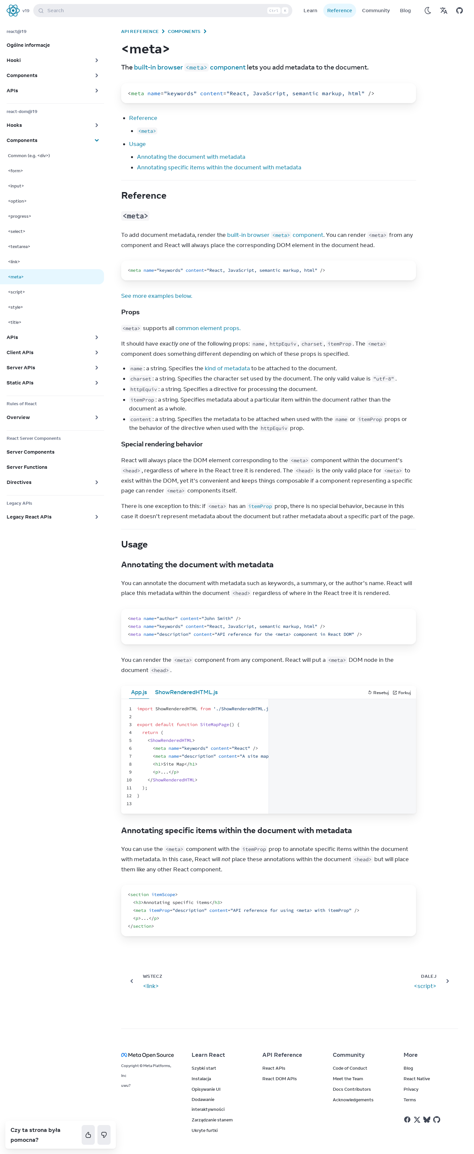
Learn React (208, 1054)
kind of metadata (227, 368)
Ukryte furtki (205, 1130)
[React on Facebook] (407, 1119)
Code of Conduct (350, 1068)
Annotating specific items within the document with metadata (219, 167)
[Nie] (104, 1135)
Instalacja (201, 1078)
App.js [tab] (139, 692)
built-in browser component (190, 67)
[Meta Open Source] (148, 1055)
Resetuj (378, 692)
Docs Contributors (352, 1089)
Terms (410, 1099)
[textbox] (195, 756)
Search (164, 10)
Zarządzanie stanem (212, 1119)
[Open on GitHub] (459, 10)
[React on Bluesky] (426, 1119)
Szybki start (204, 1068)
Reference (339, 10)
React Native (417, 1078)
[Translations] (444, 10)
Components (184, 31)
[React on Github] (437, 1119)
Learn (310, 10)
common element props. (208, 328)
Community (376, 10)
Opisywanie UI (206, 1089)
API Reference (140, 31)
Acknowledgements (353, 1099)
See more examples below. (156, 295)
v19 (25, 10)
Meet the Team (348, 1078)
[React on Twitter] (417, 1119)
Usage (137, 144)
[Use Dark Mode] (428, 10)
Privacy (411, 1089)
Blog (405, 10)
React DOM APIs (279, 1078)
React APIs (273, 1068)
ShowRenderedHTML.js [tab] (186, 692)
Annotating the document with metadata (191, 156)
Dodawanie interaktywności (208, 1104)
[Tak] (88, 1135)
